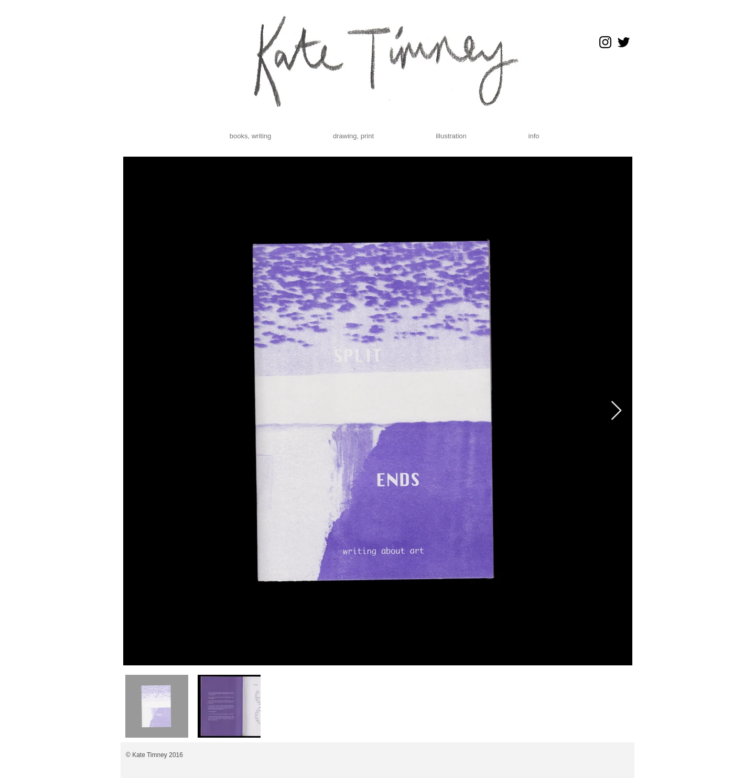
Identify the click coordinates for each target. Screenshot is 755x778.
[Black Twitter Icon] (624, 42)
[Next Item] (616, 411)
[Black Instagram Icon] (605, 42)
